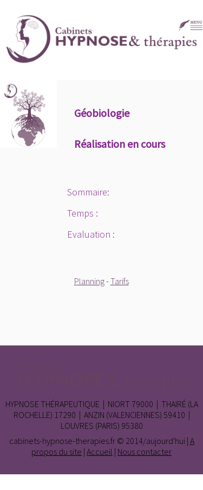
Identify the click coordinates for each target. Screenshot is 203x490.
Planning (89, 281)
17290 (65, 414)
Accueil (100, 451)
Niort (119, 403)
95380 (132, 425)
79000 (142, 403)
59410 (174, 414)
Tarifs (119, 281)
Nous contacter (144, 451)
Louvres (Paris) (90, 425)
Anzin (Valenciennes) (123, 414)
